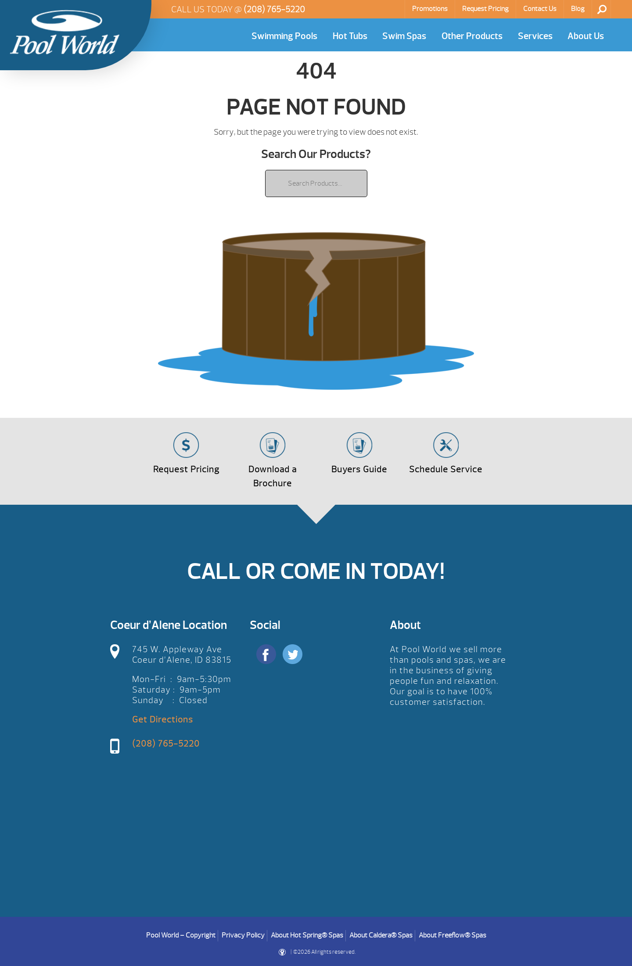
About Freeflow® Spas (452, 935)
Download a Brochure (272, 476)
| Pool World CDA (64, 32)
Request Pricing (485, 8)
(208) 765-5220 (274, 9)
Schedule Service (445, 469)
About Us (585, 36)
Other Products (472, 36)
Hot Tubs (350, 36)
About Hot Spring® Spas (307, 935)
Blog (578, 8)
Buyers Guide (359, 469)
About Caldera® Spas (381, 935)
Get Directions (162, 719)
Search (602, 9)
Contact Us (540, 8)
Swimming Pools (284, 36)
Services (535, 36)
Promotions (430, 8)
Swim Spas (404, 36)
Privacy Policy (243, 935)
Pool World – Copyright (180, 935)
